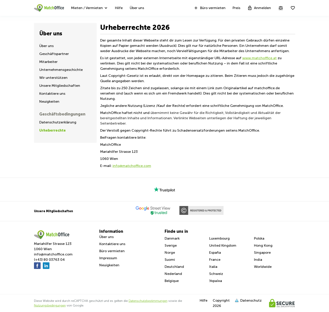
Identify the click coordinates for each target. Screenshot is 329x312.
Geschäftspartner (54, 54)
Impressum (108, 258)
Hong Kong (263, 245)
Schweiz (216, 274)
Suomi (170, 259)
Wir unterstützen (53, 77)
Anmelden (259, 8)
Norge (170, 252)
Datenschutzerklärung (57, 122)
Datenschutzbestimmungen (148, 301)
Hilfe (119, 8)
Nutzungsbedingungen (50, 305)
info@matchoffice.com (53, 254)
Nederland (173, 274)
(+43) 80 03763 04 (49, 259)
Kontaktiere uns (52, 93)
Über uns (137, 8)
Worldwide (263, 267)
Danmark (172, 238)
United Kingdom (222, 245)
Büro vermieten (210, 8)
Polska (259, 238)
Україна (215, 281)
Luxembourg (219, 238)
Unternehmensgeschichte (61, 70)
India (258, 259)
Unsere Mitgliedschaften (59, 85)
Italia (213, 267)
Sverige (171, 245)
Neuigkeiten (49, 101)
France (214, 259)
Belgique (172, 281)
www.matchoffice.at (259, 58)
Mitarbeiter (48, 62)
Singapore (262, 252)
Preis (236, 8)
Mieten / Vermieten (87, 8)
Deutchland (174, 267)
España (215, 252)
